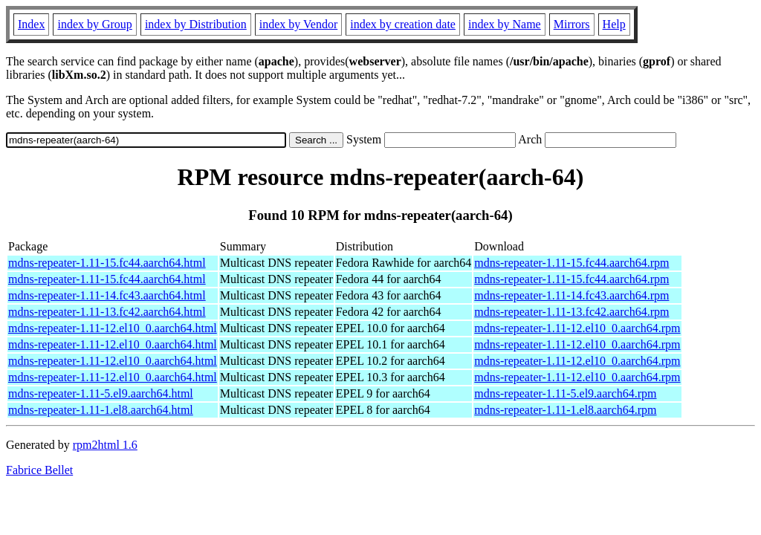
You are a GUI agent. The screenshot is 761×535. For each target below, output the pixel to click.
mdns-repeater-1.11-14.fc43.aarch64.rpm (571, 295)
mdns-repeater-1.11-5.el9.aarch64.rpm (565, 393)
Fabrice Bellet (39, 470)
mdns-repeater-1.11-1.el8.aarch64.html (100, 409)
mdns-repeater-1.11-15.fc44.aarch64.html (107, 262)
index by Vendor (298, 24)
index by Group (94, 24)
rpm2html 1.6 (105, 444)
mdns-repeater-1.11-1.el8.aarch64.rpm (565, 409)
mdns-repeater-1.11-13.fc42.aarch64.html (107, 311)
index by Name (504, 24)
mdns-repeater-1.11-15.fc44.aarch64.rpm (571, 262)
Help (614, 24)
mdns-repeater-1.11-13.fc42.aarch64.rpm (571, 311)
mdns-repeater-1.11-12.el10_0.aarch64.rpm (577, 328)
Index (31, 24)
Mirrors (572, 24)
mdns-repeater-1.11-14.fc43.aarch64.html (107, 295)
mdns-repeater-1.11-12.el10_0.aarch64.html (112, 328)
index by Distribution (196, 24)
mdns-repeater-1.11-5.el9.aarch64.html (100, 393)
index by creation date (403, 24)
